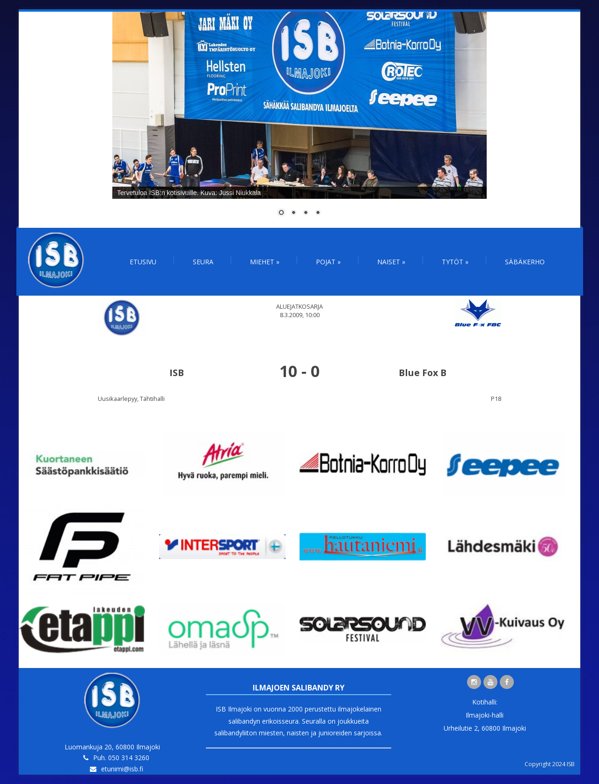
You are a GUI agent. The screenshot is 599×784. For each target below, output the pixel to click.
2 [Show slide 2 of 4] (293, 213)
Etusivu (143, 261)
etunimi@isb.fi (122, 768)
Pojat (328, 261)
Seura (203, 261)
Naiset (391, 261)
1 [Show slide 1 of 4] (281, 213)
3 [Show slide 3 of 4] (305, 213)
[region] (299, 120)
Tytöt (455, 261)
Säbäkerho (525, 261)
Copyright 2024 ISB (550, 764)
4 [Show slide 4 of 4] (318, 213)
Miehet (264, 261)
